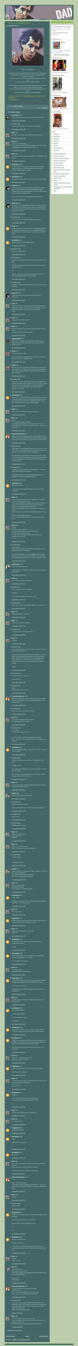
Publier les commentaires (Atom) (21, 1339)
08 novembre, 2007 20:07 (18, 300)
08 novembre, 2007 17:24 (18, 254)
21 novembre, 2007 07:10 (18, 1200)
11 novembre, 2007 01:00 (18, 670)
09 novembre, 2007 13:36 (18, 376)
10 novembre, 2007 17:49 (18, 494)
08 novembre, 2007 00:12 (18, 173)
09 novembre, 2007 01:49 (18, 347)
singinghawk (15, 164)
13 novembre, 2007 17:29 (18, 906)
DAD (13, 132)
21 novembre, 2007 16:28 (18, 1233)
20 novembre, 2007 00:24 (18, 1133)
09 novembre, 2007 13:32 (18, 362)
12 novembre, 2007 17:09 (18, 811)
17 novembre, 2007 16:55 (18, 1052)
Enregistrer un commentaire (15, 1330)
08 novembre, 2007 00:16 (18, 182)
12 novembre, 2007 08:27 (18, 790)
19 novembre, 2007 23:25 (18, 1107)
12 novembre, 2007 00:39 (18, 754)
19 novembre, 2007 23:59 (18, 1124)
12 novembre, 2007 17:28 (18, 828)
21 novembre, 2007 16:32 (18, 1253)
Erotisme (56, 143)
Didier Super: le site (59, 167)
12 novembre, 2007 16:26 (18, 798)
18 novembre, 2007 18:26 (18, 1063)
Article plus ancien (43, 1336)
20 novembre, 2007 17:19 (18, 1149)
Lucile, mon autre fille (59, 176)
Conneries (56, 150)
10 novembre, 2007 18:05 (18, 541)
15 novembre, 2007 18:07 (18, 974)
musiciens (44, 108)
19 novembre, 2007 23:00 (18, 1089)
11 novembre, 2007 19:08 (18, 724)
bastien (14, 793)
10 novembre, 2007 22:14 (18, 575)
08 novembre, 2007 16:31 (18, 245)
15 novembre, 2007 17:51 (18, 950)
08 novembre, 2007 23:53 (18, 335)
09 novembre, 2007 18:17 (18, 430)
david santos (15, 564)
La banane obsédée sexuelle (61, 173)
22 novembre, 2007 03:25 (18, 1297)
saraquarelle (15, 115)
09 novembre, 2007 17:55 (18, 406)
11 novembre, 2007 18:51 (18, 714)
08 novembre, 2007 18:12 (18, 289)
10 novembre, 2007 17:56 (18, 522)
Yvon (55, 190)
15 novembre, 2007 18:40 (18, 1004)
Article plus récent (10, 1336)
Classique (56, 134)
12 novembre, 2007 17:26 (18, 819)
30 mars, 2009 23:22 (17, 1313)
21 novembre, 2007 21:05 (18, 1283)
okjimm (56, 180)
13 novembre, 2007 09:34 (18, 879)
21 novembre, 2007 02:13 (18, 1191)
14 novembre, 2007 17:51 (18, 925)
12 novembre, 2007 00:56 (18, 779)
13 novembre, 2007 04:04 (18, 865)
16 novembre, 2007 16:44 (18, 1024)
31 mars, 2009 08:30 (17, 1327)
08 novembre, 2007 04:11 (18, 236)
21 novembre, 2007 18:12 (18, 1263)
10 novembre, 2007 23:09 (18, 583)
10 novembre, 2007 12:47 (18, 443)
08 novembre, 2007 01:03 (18, 214)
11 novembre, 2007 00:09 (18, 635)
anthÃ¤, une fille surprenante (61, 158)
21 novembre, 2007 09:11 (18, 1209)
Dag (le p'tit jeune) (58, 165)
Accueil (27, 1336)
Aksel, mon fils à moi (59, 156)
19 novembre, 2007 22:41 (18, 1075)
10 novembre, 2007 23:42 (18, 626)
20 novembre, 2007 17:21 (18, 1158)
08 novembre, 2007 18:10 (18, 279)
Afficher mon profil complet (61, 54)
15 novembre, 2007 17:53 (18, 964)
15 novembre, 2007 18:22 (18, 994)
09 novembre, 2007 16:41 (18, 392)
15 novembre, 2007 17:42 (18, 936)
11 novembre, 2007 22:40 (18, 744)
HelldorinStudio (16, 338)
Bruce (13, 226)
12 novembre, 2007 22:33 (18, 851)
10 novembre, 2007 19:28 (18, 561)
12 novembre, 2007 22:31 (18, 841)
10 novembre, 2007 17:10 (18, 480)
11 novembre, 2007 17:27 (18, 693)
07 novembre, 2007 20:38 (18, 120)
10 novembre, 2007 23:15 (18, 599)
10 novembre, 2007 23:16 (18, 608)
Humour (56, 145)
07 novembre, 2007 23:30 (18, 138)
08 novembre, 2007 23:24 (18, 323)
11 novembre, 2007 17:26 (18, 682)
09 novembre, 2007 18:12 (18, 414)
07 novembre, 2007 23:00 (18, 129)
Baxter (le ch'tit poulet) (60, 160)
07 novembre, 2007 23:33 (18, 150)
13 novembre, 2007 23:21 (18, 915)
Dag (13, 1267)
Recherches (57, 136)
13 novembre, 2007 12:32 (18, 892)
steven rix (14, 185)
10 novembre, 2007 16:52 (18, 464)
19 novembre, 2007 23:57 (18, 1115)
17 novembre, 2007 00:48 (18, 1034)
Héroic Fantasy (58, 148)
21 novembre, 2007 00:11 (18, 1173)
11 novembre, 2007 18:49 (18, 705)
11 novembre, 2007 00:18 (18, 643)
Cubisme (56, 141)
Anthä (13, 351)
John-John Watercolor (18, 433)
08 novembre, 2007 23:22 (18, 314)
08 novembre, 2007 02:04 (18, 222)
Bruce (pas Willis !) (59, 163)
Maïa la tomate (58, 178)
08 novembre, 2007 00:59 (18, 199)
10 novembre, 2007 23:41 (18, 617)
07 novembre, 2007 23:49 (18, 161)
